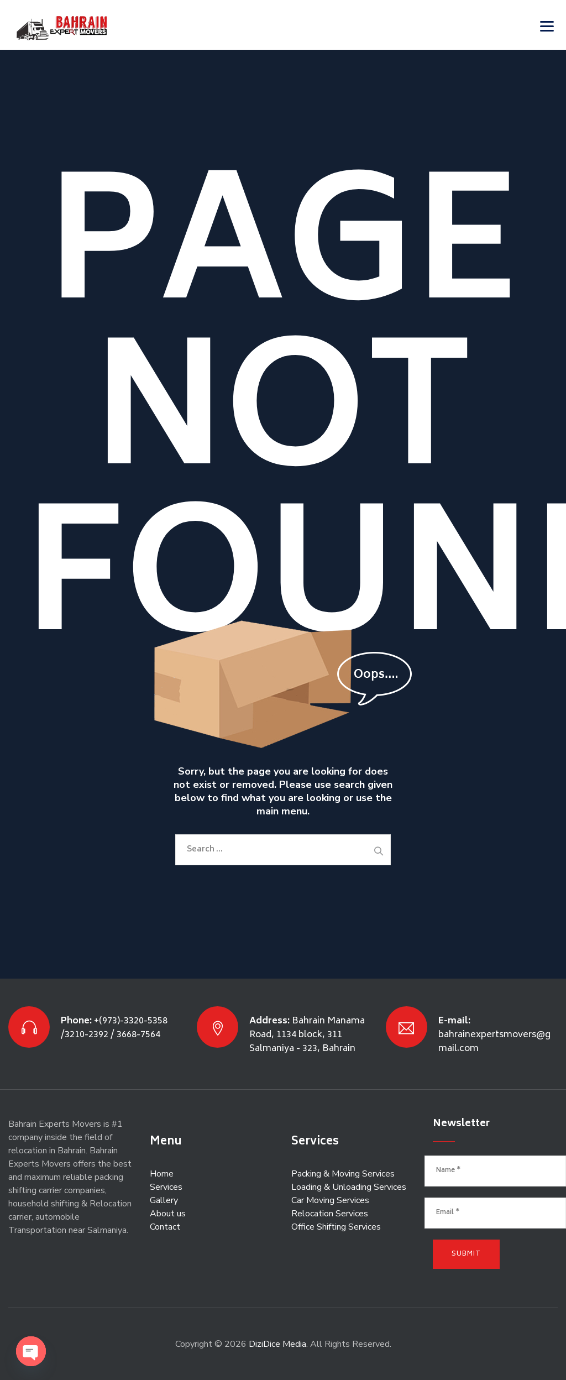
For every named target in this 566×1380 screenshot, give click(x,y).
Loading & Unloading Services (348, 1187)
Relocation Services (329, 1214)
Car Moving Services (330, 1200)
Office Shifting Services (336, 1227)
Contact (165, 1227)
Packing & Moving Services (343, 1174)
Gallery (164, 1200)
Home (162, 1174)
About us (168, 1214)
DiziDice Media (277, 1344)
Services (166, 1187)
